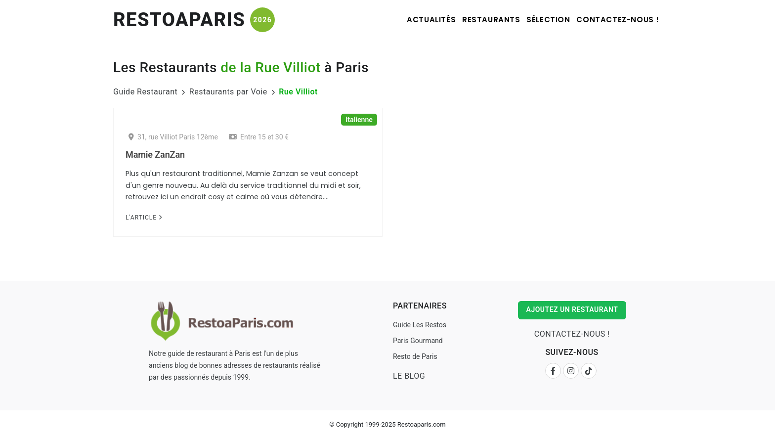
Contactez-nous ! (614, 19)
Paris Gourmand (417, 341)
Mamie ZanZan (155, 154)
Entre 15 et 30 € (259, 137)
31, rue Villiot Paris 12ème (173, 137)
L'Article (144, 217)
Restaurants (470, 19)
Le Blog (408, 376)
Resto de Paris (414, 356)
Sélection (536, 19)
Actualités (402, 19)
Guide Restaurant (145, 91)
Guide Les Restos (418, 325)
